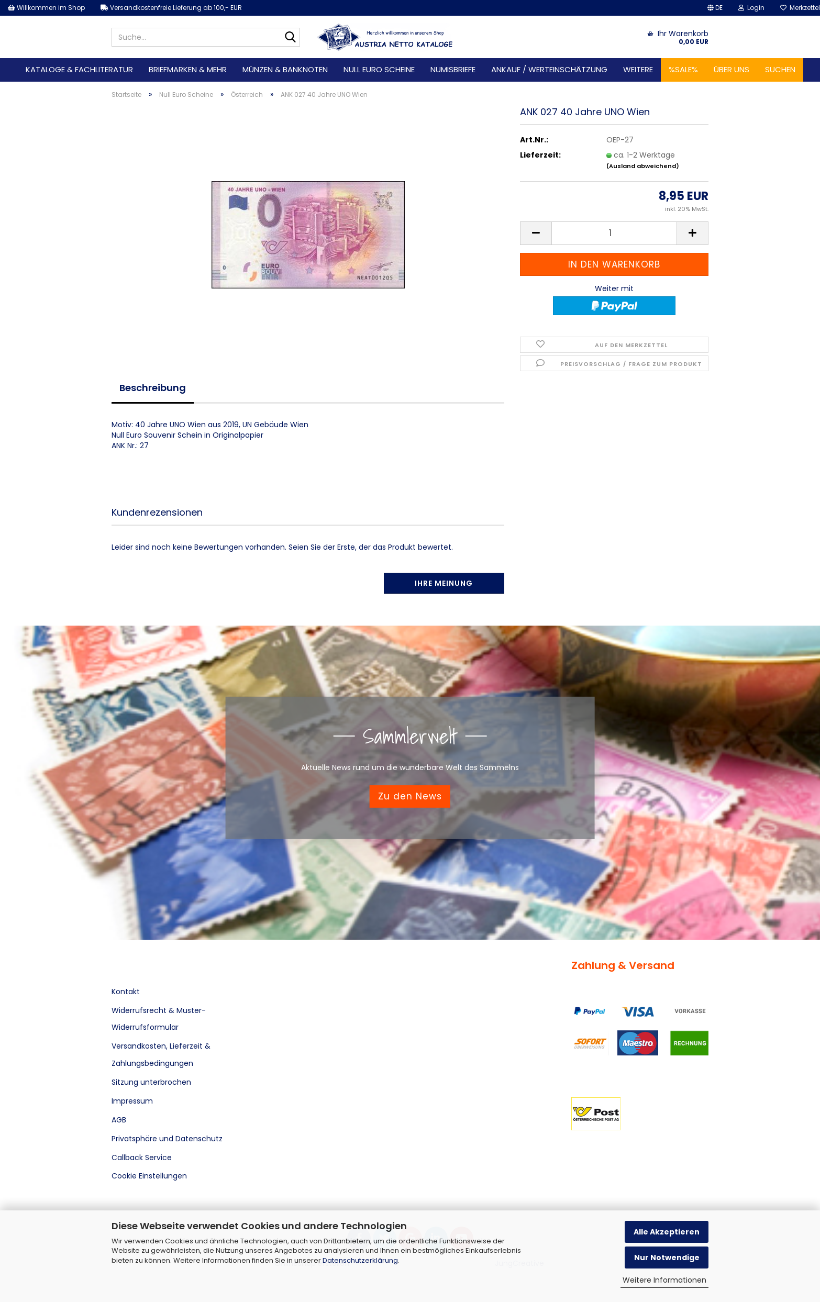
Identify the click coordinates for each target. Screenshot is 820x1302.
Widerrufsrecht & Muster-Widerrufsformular (159, 1018)
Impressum (132, 1101)
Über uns (731, 69)
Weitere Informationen (664, 1280)
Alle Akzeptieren (667, 1232)
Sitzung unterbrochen (151, 1082)
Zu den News (410, 796)
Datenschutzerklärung (360, 1260)
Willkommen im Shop (46, 7)
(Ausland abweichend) (642, 166)
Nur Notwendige (667, 1257)
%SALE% (683, 69)
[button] (715, 8)
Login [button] (751, 7)
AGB (119, 1120)
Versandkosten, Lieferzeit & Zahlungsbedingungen (161, 1054)
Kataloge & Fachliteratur (79, 69)
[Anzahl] (614, 233)
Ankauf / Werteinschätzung (549, 69)
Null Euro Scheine (379, 69)
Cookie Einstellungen (149, 1176)
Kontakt (126, 991)
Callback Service (142, 1157)
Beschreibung (152, 387)
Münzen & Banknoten (285, 69)
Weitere (638, 69)
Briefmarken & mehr (188, 69)
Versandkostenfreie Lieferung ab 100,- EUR (171, 7)
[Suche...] (290, 37)
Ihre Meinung (444, 583)
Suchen (780, 69)
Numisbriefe (452, 69)
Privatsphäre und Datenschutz (167, 1138)
